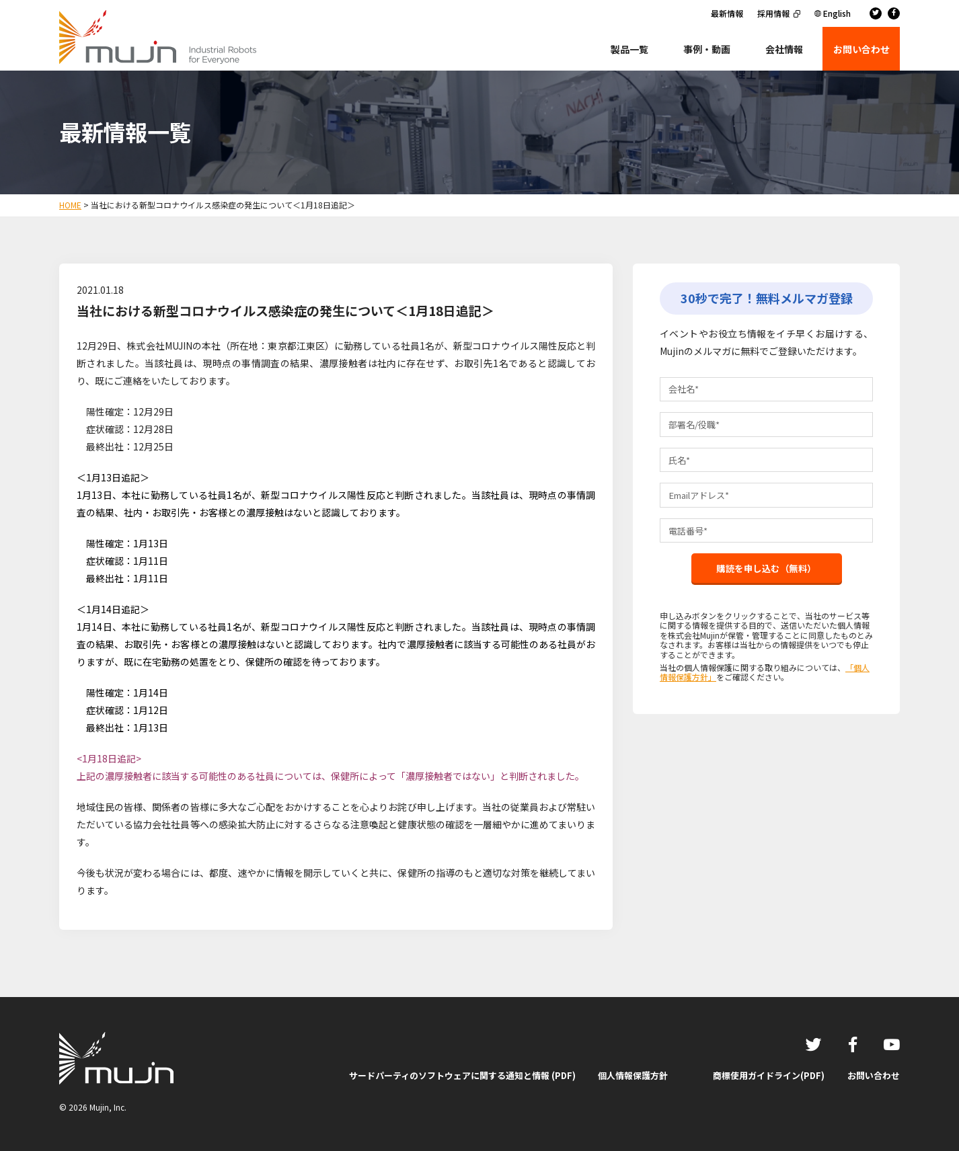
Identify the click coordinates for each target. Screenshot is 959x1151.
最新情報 (727, 13)
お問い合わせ (873, 1075)
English (837, 13)
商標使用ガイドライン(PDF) (768, 1075)
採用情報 (773, 13)
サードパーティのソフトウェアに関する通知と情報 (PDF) (462, 1075)
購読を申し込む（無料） (766, 577)
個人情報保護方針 (633, 1075)
